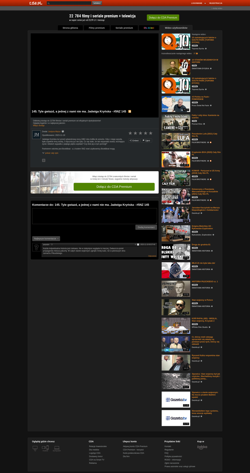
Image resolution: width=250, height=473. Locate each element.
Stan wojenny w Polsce (202, 300)
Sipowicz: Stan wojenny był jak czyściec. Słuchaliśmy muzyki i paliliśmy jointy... (206, 376)
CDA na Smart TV (96, 460)
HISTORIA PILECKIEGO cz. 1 (205, 281)
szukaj (97, 3)
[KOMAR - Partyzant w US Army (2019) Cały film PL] (175, 178)
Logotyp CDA (94, 453)
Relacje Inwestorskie (98, 446)
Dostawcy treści (96, 456)
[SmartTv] (47, 453)
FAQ (166, 453)
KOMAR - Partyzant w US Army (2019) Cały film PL (206, 172)
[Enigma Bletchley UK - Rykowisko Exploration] (175, 233)
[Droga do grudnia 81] (175, 252)
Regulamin (169, 450)
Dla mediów (94, 450)
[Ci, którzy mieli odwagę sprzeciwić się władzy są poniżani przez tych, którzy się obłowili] (175, 344)
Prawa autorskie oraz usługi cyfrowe (180, 466)
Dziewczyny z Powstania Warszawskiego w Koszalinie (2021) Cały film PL (205, 191)
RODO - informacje (173, 460)
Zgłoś (146, 141)
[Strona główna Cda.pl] (36, 3)
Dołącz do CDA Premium (114, 186)
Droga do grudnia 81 (201, 245)
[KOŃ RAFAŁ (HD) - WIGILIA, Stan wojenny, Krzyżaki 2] (175, 325)
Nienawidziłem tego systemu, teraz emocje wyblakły (205, 412)
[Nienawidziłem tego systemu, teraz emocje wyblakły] (175, 418)
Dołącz (163, 17)
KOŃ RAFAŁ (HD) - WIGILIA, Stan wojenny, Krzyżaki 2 (204, 319)
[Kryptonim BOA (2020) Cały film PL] (175, 159)
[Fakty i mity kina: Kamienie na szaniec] (175, 122)
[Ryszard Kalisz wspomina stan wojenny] (175, 362)
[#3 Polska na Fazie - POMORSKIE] (175, 104)
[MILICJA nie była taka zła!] (175, 270)
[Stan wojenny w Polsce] (175, 307)
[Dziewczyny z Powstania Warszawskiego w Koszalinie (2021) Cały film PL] (175, 196)
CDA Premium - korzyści (133, 450)
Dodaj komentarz (146, 227)
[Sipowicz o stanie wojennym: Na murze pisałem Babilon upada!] (175, 399)
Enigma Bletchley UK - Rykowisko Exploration (202, 227)
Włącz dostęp (38, 125)
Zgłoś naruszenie (172, 463)
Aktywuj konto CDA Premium (135, 446)
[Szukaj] (69, 3)
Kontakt (168, 446)
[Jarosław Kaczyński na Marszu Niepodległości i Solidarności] (175, 215)
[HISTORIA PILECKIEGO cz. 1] (175, 288)
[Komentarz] (94, 216)
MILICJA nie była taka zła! (203, 263)
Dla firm (126, 456)
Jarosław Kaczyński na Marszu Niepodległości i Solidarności (206, 209)
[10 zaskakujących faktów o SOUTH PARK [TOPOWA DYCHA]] (175, 41)
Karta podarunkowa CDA (133, 453)
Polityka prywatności (173, 456)
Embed (134, 141)
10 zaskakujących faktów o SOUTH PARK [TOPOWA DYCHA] (204, 39)
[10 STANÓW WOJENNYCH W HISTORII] (175, 67)
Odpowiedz (152, 256)
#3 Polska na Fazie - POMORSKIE (201, 98)
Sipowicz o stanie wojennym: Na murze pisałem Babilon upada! (205, 394)
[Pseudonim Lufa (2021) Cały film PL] (175, 141)
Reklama (93, 463)
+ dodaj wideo (216, 8)
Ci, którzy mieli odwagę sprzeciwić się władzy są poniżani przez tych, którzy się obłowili (205, 340)
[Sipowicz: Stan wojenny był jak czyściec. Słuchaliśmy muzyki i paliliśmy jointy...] (175, 381)
